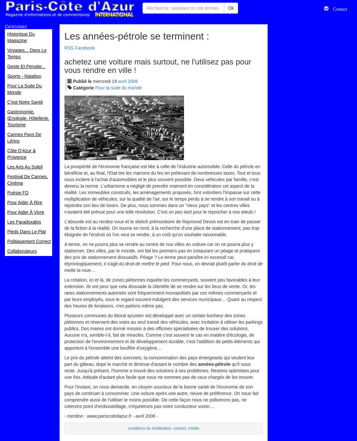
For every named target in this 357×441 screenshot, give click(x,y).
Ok (231, 8)
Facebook (85, 48)
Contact (337, 8)
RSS (69, 48)
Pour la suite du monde (118, 87)
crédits (193, 428)
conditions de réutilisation (149, 428)
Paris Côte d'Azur (69, 9)
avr (122, 81)
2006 (133, 81)
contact (179, 428)
